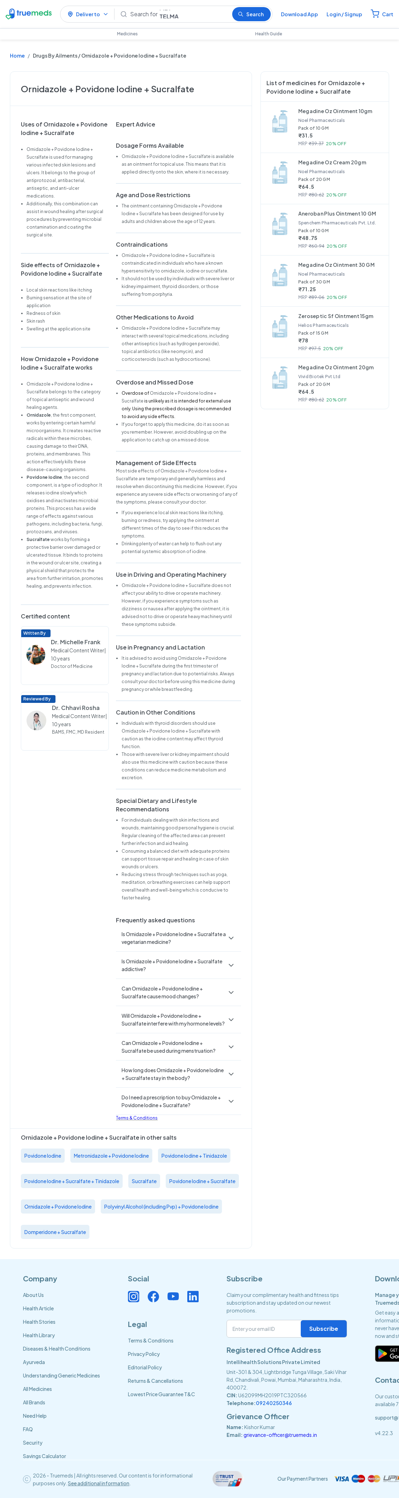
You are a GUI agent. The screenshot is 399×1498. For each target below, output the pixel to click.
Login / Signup (344, 14)
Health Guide (268, 33)
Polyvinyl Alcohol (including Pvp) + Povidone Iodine (161, 1206)
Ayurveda (34, 1362)
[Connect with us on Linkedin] (193, 1296)
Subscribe (323, 1328)
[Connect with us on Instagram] (133, 1296)
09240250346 (274, 1403)
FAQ (28, 1429)
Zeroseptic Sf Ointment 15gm (336, 316)
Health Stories (39, 1321)
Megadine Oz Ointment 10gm (335, 111)
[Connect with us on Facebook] (153, 1296)
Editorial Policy (145, 1367)
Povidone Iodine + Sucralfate (202, 1181)
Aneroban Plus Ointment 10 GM (337, 213)
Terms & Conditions (137, 1118)
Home (17, 55)
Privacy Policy (144, 1354)
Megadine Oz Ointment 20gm (336, 367)
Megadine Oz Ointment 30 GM (336, 265)
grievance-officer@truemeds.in (280, 1435)
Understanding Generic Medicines (61, 1375)
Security (32, 1442)
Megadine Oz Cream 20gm (332, 162)
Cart (387, 14)
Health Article (38, 1308)
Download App (299, 14)
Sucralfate (144, 1181)
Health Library (39, 1335)
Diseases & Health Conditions (56, 1348)
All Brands (34, 1402)
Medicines (127, 33)
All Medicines (37, 1389)
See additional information (98, 1483)
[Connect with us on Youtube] (173, 1296)
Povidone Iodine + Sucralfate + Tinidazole (71, 1181)
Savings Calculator (44, 1456)
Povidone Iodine (42, 1155)
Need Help (35, 1415)
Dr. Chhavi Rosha (76, 707)
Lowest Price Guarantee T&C (161, 1394)
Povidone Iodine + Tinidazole (194, 1155)
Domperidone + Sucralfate (55, 1232)
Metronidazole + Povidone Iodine (111, 1155)
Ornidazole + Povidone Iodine (58, 1206)
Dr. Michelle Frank (75, 642)
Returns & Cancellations (155, 1380)
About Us (33, 1295)
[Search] (178, 14)
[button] (178, 937)
